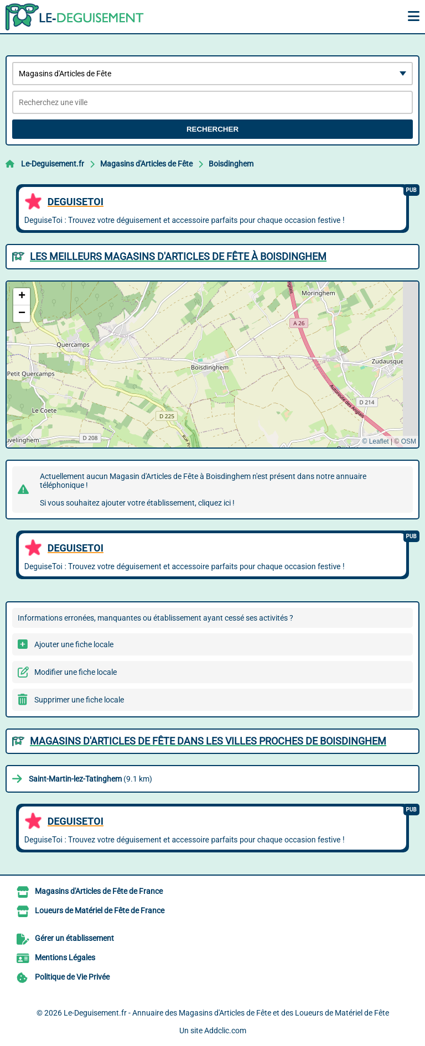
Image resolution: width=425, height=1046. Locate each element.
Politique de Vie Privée (72, 976)
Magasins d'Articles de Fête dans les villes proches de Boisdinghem (208, 741)
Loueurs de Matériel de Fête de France (99, 910)
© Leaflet (375, 441)
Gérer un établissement (74, 938)
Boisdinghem (231, 163)
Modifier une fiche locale (75, 672)
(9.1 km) (90, 778)
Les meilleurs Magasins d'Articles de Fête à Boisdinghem (178, 256)
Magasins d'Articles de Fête (146, 163)
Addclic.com (225, 1030)
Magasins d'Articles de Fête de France (99, 891)
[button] (21, 296)
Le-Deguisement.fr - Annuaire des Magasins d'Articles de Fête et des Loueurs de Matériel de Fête (226, 1012)
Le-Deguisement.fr (52, 163)
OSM (408, 441)
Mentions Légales (65, 957)
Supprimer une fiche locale (79, 699)
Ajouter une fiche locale (73, 644)
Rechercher (212, 129)
